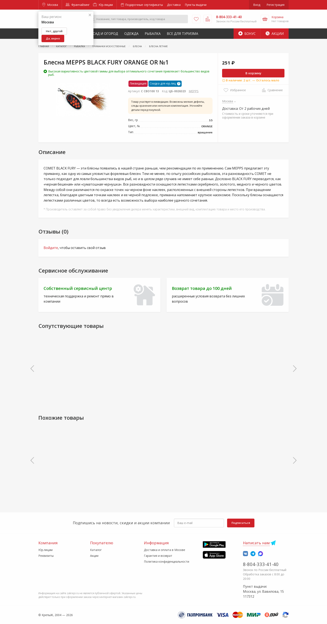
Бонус (247, 33)
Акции (274, 33)
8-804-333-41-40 (261, 564)
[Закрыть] (90, 15)
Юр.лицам (103, 5)
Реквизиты (46, 556)
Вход (256, 5)
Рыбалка (153, 33)
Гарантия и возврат (158, 556)
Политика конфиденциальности (166, 561)
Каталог (96, 550)
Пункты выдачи (195, 5)
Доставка (174, 5)
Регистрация (275, 5)
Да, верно (53, 38)
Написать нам (256, 542)
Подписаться (240, 523)
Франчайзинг (78, 5)
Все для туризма (182, 33)
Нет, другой (54, 31)
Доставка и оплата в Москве (164, 550)
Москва (50, 5)
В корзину (253, 73)
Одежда (131, 33)
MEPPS (194, 91)
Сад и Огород (105, 33)
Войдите (51, 247)
